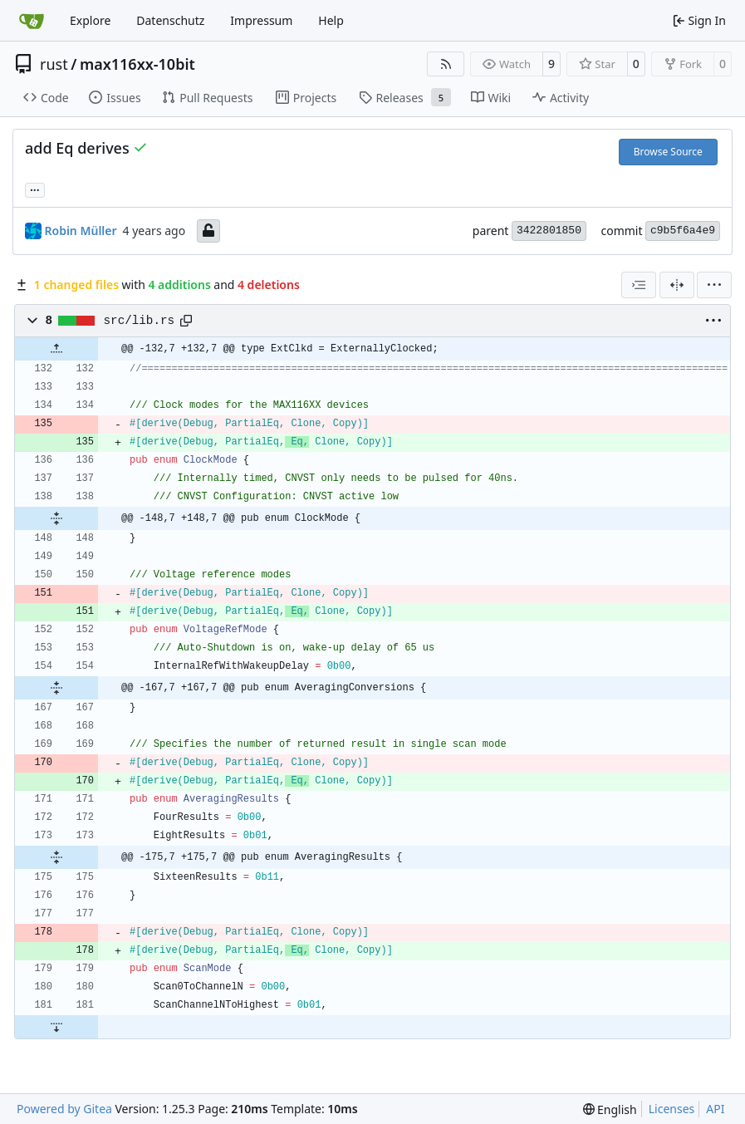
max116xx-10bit (137, 64)
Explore (90, 20)
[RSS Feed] (446, 64)
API (715, 1109)
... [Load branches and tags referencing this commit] (35, 188)
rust (54, 64)
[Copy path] (186, 320)
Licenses (672, 1109)
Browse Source (668, 152)
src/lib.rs (139, 320)
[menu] (714, 285)
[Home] (31, 21)
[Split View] (676, 285)
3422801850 (549, 230)
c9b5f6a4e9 (682, 230)
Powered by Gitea (64, 1109)
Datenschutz (170, 20)
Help (331, 20)
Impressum (261, 20)
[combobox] (638, 285)
